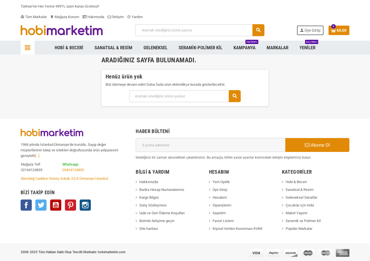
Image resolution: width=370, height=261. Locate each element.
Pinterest (70, 205)
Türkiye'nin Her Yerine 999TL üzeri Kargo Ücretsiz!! (60, 7)
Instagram (85, 205)
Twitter (41, 205)
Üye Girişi (220, 190)
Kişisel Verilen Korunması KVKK (237, 228)
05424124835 (73, 170)
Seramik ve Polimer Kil (303, 221)
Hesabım (220, 197)
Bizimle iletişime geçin (156, 221)
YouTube (55, 205)
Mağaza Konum (64, 17)
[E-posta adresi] (210, 145)
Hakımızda (93, 17)
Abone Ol (317, 145)
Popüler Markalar (299, 228)
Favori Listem (223, 221)
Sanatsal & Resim (299, 190)
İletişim (116, 17)
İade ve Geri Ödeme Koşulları (162, 213)
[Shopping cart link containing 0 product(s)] (338, 30)
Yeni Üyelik (221, 182)
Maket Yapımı (296, 213)
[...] (37, 156)
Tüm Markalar (34, 17)
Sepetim (219, 213)
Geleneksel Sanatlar (301, 197)
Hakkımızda (148, 182)
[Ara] (199, 30)
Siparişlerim (222, 205)
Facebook (26, 205)
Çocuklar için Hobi (300, 205)
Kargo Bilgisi (149, 197)
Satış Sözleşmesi (153, 205)
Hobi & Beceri (296, 182)
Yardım (135, 17)
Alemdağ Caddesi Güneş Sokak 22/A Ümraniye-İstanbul (64, 178)
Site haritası (148, 228)
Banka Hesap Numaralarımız (161, 190)
